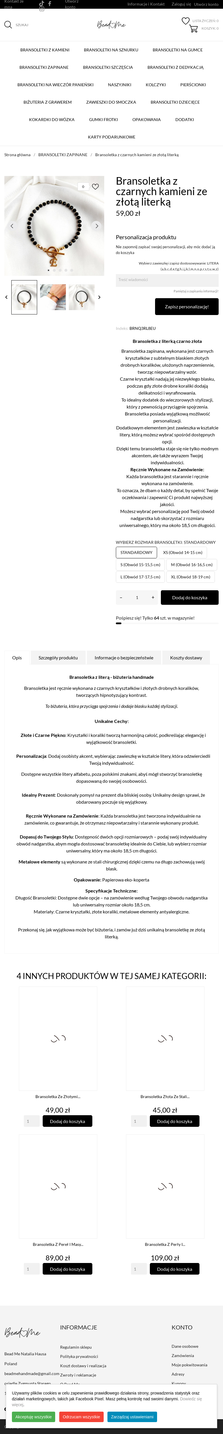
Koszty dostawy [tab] (186, 657)
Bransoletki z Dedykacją (177, 64)
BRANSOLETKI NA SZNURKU (112, 47)
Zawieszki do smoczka (111, 102)
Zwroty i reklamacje (78, 1374)
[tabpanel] (54, 226)
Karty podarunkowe (111, 136)
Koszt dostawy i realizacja (83, 1365)
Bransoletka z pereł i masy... (58, 1244)
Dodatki (184, 119)
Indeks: (122, 328)
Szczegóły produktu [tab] (58, 657)
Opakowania (146, 119)
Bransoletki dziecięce (175, 102)
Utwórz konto (206, 4)
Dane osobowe (185, 1346)
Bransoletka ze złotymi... (57, 1096)
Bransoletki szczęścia (109, 64)
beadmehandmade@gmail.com (32, 1373)
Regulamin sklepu (76, 1347)
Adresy (178, 1374)
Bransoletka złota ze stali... (165, 1096)
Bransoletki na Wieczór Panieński (56, 82)
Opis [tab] (17, 657)
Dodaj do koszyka (189, 597)
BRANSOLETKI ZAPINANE (45, 64)
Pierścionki (193, 84)
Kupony (179, 1383)
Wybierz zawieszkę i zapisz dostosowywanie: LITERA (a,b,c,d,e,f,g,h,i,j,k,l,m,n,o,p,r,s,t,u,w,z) (179, 266)
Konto (182, 1327)
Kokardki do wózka (52, 119)
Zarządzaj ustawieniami (132, 1417)
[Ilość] (137, 597)
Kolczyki (156, 84)
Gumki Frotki (103, 119)
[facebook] (49, 3)
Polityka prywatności (79, 1356)
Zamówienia (183, 1355)
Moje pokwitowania (189, 1364)
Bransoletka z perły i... (165, 1244)
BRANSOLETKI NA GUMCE (179, 47)
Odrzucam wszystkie (81, 1417)
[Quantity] (32, 1121)
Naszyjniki (119, 84)
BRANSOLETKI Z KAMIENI (46, 47)
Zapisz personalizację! (187, 306)
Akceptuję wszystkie (33, 1417)
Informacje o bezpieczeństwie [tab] (124, 657)
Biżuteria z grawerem (48, 102)
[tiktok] (41, 3)
